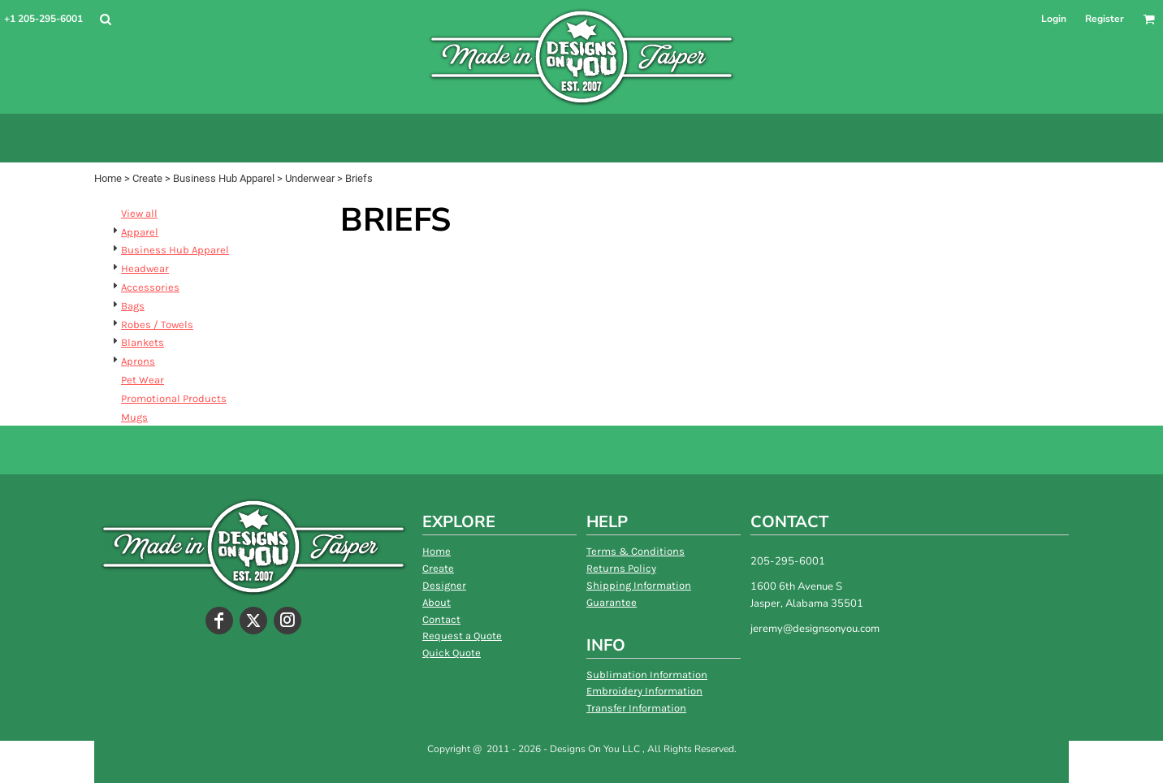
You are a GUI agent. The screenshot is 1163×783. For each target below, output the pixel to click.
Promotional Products (174, 398)
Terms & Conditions (635, 551)
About (436, 602)
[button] (105, 19)
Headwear (145, 268)
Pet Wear (142, 380)
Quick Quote (451, 653)
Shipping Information (638, 585)
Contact (441, 619)
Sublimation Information (646, 674)
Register (1104, 18)
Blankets (142, 342)
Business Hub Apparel (224, 178)
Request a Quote (462, 635)
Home (108, 178)
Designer (444, 585)
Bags (133, 306)
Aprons (138, 361)
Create (147, 178)
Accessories (150, 287)
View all (139, 213)
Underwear (310, 178)
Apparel (139, 232)
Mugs (134, 417)
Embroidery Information (644, 691)
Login (1053, 18)
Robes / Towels (157, 324)
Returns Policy (621, 568)
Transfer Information (636, 708)
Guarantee (611, 602)
